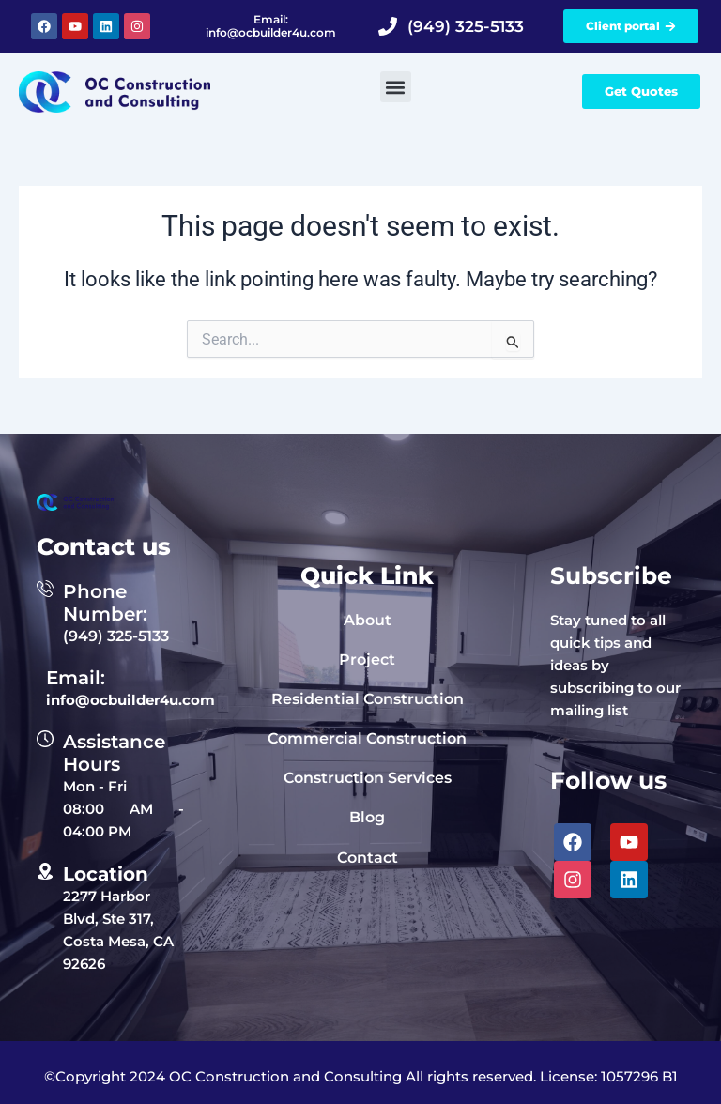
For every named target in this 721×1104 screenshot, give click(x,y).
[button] (395, 86)
